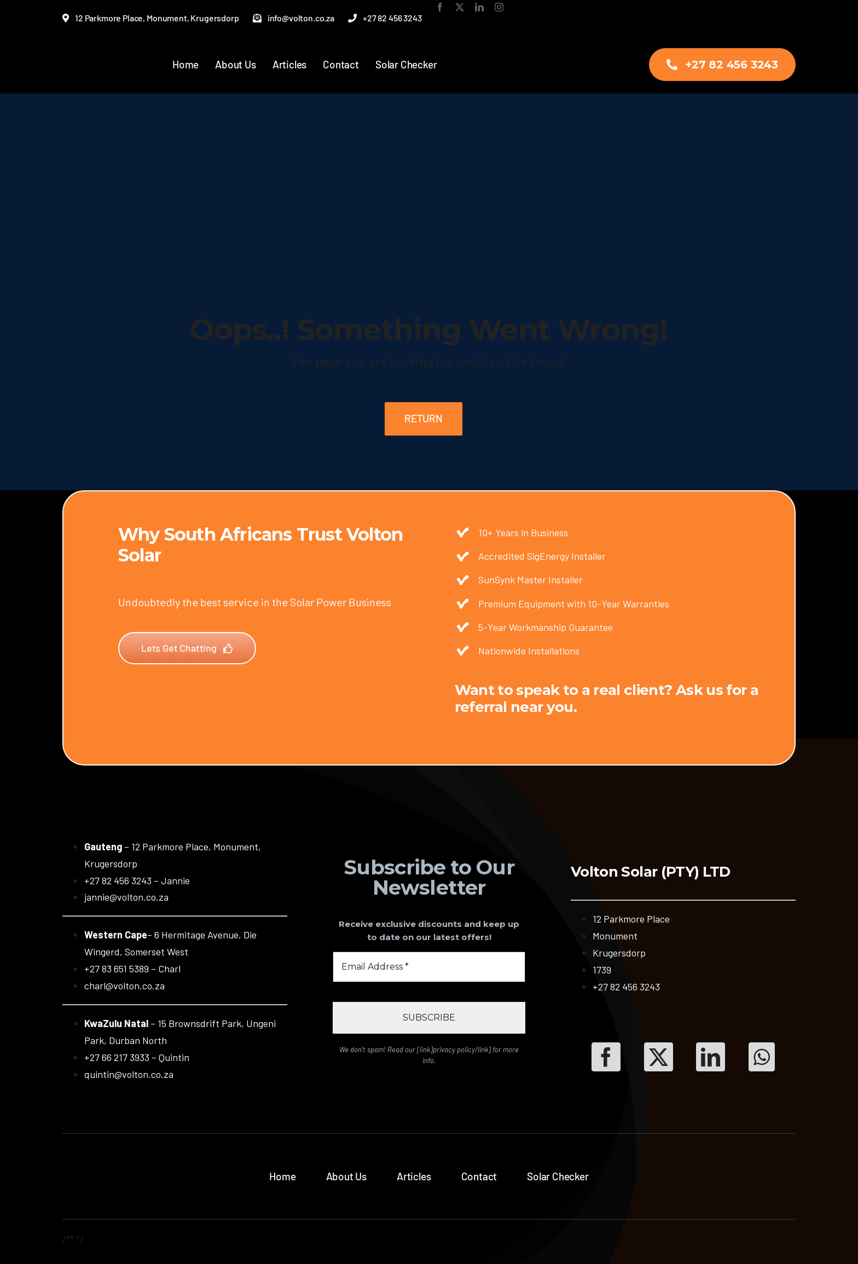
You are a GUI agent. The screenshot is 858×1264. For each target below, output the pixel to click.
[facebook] (440, 7)
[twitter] (459, 7)
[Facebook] (606, 1057)
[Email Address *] (429, 967)
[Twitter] (658, 1057)
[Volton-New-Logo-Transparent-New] (93, 51)
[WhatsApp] (762, 1057)
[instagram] (499, 7)
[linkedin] (479, 7)
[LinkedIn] (710, 1057)
